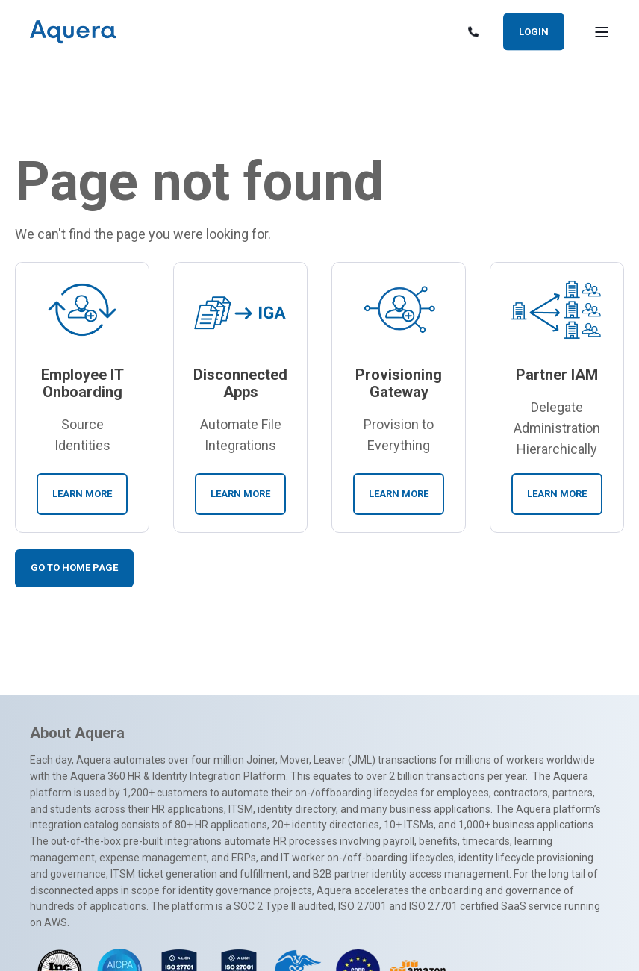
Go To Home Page (74, 567)
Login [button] (534, 31)
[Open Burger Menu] (602, 32)
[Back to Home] (73, 32)
